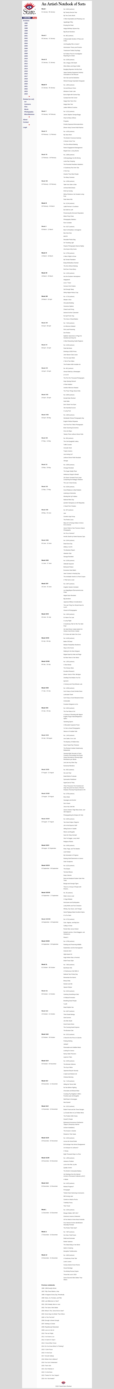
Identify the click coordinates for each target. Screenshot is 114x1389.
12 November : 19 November (50, 1109)
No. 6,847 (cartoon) (69, 1011)
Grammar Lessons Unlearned (72, 1216)
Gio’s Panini (67, 803)
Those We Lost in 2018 (70, 1274)
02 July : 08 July (46, 641)
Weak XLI (45, 991)
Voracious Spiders (69, 306)
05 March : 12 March (47, 229)
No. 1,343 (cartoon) (69, 735)
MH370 (66, 236)
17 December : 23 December (50, 1235)
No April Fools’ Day (69, 316)
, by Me (70, 1164)
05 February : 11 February (49, 134)
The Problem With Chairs (71, 1116)
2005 (25, 46)
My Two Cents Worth (69, 15)
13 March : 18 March (47, 256)
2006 (25, 48)
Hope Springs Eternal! (70, 381)
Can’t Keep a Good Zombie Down (73, 691)
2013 (25, 66)
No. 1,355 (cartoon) (69, 1158)
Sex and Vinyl (67, 773)
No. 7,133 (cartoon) (69, 1081)
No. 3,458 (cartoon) (69, 688)
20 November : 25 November (50, 1141)
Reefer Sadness (68, 1241)
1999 (25, 31)
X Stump (66, 1151)
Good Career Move (69, 1024)
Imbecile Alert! (67, 951)
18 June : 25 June (46, 586)
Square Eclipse (68, 987)
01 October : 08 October (48, 967)
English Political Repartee (71, 421)
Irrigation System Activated (71, 587)
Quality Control (68, 1167)
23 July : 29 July (46, 711)
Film (25, 107)
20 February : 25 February (49, 184)
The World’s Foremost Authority (72, 138)
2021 (25, 86)
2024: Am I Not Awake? (48, 1378)
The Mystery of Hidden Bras (71, 742)
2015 (25, 71)
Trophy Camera (68, 451)
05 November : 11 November (50, 1084)
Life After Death (68, 1021)
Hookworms (67, 934)
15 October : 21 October (48, 1014)
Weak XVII (45, 394)
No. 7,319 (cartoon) (69, 323)
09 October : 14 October (48, 994)
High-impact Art (68, 954)
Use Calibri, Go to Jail (70, 738)
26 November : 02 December (50, 1161)
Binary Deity (67, 981)
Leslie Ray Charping (69, 161)
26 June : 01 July (46, 617)
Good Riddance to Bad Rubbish (72, 490)
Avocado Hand (68, 448)
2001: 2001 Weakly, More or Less (51, 1304)
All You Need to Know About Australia (74, 1219)
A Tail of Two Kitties (69, 361)
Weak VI (44, 131)
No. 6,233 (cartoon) (69, 865)
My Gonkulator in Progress (71, 855)
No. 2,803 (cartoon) (69, 415)
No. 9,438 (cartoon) (69, 59)
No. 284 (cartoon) (68, 438)
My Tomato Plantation (70, 259)
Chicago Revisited (69, 468)
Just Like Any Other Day (70, 762)
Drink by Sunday (68, 191)
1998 (25, 28)
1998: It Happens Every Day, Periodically (53, 1294)
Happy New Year (68, 104)
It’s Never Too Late (69, 617)
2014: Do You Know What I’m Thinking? (53, 1346)
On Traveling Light (69, 242)
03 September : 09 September (50, 868)
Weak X (44, 226)
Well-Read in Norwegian (70, 1099)
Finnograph (67, 1190)
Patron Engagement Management (73, 147)
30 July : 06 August (47, 738)
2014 (25, 68)
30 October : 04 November (49, 1064)
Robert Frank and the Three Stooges (74, 1109)
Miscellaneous (28, 114)
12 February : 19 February (49, 157)
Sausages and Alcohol (70, 800)
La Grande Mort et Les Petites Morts (74, 1113)
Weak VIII (45, 181)
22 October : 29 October (48, 1037)
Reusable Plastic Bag (70, 239)
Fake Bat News (68, 348)
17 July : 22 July (46, 691)
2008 (25, 53)
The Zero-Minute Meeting (71, 144)
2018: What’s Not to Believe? (50, 1359)
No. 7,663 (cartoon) (69, 964)
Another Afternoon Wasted (71, 387)
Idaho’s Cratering (68, 1248)
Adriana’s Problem (69, 1161)
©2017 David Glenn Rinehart (63, 1386)
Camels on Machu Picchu (71, 1199)
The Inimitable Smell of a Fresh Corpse (74, 576)
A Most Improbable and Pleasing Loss (74, 19)
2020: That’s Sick (46, 1365)
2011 (25, 61)
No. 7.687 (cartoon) (69, 1232)
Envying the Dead (69, 25)
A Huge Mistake (68, 899)
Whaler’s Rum (68, 299)
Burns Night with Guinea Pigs (72, 94)
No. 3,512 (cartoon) (69, 1034)
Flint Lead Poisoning (69, 329)
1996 (25, 23)
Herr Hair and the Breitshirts (71, 78)
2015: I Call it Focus (47, 1349)
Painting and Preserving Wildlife (72, 944)
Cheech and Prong (69, 309)
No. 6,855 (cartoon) (69, 395)
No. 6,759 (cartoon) (69, 253)
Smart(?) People (68, 1119)
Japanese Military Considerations (73, 602)
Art (24, 102)
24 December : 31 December (50, 1258)
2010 (25, 58)
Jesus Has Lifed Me (69, 806)
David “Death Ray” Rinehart (71, 745)
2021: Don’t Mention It (48, 1369)
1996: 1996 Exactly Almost (49, 1288)
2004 (25, 43)
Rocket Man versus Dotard (71, 929)
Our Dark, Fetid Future (70, 1235)
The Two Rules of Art (69, 711)
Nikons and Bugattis (69, 832)
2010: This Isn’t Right (47, 1333)
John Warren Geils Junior (71, 354)
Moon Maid (67, 797)
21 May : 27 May (46, 489)
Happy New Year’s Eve (70, 101)
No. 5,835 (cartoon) (69, 819)
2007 (25, 51)
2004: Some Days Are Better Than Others (53, 1314)
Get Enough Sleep (69, 289)
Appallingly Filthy (68, 22)
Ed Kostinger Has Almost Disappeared (74, 1144)
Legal (25, 127)
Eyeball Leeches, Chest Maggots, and (74, 932)
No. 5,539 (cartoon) (69, 560)
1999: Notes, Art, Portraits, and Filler (52, 1298)
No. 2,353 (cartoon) (69, 661)
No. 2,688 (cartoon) (69, 154)
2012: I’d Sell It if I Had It (48, 1340)
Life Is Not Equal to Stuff (70, 825)
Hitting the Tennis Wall (70, 1084)
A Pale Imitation (68, 384)
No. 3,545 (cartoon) (69, 1061)
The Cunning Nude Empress (71, 1027)
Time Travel (67, 1206)
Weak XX (44, 464)
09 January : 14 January (48, 38)
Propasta (66, 121)
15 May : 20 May (46, 467)
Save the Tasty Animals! (70, 835)
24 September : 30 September (50, 944)
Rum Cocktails (68, 222)
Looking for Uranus (69, 1050)
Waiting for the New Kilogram (72, 651)
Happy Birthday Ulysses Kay (71, 28)
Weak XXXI (45, 735)
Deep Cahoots (68, 875)
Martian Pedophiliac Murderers (72, 644)
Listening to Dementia (70, 493)
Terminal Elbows (68, 872)
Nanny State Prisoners (70, 1054)
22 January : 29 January (48, 88)
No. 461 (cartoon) (68, 368)
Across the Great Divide (70, 1141)
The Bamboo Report (69, 550)
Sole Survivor (67, 1017)
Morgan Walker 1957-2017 (71, 1213)
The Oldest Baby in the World (72, 1245)
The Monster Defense (70, 1064)
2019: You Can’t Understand (49, 1362)
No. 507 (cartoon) (68, 510)
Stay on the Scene (69, 648)
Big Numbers (67, 598)
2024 (25, 94)
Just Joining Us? (68, 454)
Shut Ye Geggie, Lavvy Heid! (72, 838)
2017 (25, 76)
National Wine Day (69, 499)
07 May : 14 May (46, 441)
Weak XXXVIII (46, 919)
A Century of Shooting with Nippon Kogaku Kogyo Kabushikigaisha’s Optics (73, 716)
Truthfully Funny (68, 1202)
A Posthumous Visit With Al (71, 971)
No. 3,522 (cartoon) (69, 1106)
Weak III (44, 59)
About (25, 119)
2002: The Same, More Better (50, 1307)
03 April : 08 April (46, 326)
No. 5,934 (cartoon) (69, 708)
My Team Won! (68, 134)
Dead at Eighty (74, 246)
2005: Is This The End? (48, 1317)
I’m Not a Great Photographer (72, 728)
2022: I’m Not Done (47, 1372)
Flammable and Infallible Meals (72, 1047)
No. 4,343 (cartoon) (69, 1138)
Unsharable (67, 701)
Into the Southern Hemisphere (72, 276)
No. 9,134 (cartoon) (69, 203)
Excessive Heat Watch (70, 570)
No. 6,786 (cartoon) (69, 941)
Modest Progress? (69, 1186)
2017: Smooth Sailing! (48, 1356)
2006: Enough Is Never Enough (50, 1320)
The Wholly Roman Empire (71, 1271)
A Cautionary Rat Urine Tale (71, 167)
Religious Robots (68, 841)
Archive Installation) (69, 1127)
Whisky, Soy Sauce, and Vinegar (73, 909)
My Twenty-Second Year (70, 12)
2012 (25, 63)
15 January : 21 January (48, 62)
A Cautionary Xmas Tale (70, 1258)
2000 (25, 33)
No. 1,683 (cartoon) (69, 85)
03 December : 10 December (50, 1186)
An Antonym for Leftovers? (71, 1147)
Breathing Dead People (70, 1001)
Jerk (65, 513)
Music (26, 109)
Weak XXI (45, 486)
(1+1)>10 (66, 374)
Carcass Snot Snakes (70, 286)
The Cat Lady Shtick (69, 358)
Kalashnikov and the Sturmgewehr (73, 948)
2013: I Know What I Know (49, 1343)
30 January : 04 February (49, 114)
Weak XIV (45, 323)
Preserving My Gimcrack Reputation (74, 213)
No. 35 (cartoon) (68, 893)
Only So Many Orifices (70, 118)
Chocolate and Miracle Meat (71, 1091)
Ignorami (66, 681)
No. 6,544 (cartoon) (69, 540)
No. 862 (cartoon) (68, 35)
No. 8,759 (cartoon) (69, 793)
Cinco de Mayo (68, 431)
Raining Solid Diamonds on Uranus (73, 858)
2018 (25, 79)
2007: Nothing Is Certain (48, 1323)
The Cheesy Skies (69, 668)
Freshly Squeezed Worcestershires (73, 124)
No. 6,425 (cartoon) (69, 1183)
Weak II (44, 35)
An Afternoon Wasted (69, 326)
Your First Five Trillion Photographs (73, 424)
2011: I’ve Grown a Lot (48, 1336)
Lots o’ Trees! (67, 283)
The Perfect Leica (68, 519)
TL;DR (65, 1004)
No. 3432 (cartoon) (69, 769)
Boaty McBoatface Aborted (71, 263)
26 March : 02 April (47, 299)
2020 (25, 84)
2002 (25, 38)
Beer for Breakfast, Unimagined (72, 230)
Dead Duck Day (68, 543)
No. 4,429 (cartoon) (69, 131)
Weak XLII (45, 1011)
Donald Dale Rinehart (70, 398)
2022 (25, 89)
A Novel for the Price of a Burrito (72, 1037)
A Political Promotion (69, 997)
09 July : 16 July (46, 664)
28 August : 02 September (49, 848)
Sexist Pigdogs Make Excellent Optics (74, 912)
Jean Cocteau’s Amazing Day (72, 573)
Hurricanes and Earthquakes (71, 902)
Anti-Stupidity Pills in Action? (71, 44)
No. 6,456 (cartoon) (69, 845)
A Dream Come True (69, 141)
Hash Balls (67, 401)
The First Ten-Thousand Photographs (74, 378)
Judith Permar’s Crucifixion (71, 206)
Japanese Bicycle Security (71, 1070)
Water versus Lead (69, 896)
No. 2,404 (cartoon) (69, 614)
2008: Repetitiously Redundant (50, 1327)
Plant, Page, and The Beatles (72, 849)
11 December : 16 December (50, 1213)
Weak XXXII (45, 769)
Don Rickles (67, 332)
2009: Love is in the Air (48, 1330)
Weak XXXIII (46, 793)
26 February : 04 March (48, 206)
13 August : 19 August (48, 796)
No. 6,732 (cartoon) (69, 919)
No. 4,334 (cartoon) (69, 1210)
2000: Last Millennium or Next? (50, 1301)
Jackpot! (66, 1044)
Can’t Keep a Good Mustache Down (74, 698)
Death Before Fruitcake (70, 776)
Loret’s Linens (67, 1261)
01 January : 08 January (48, 12)
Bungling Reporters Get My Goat (73, 69)
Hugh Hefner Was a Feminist (72, 957)
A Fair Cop (67, 171)
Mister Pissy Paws (69, 216)
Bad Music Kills (68, 968)
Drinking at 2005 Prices (70, 351)
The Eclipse (67, 869)
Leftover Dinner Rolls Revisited (72, 457)
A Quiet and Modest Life (70, 1074)
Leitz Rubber (67, 852)
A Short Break (67, 664)
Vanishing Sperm (68, 721)
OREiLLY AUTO (68, 547)
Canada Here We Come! (70, 98)
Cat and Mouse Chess (70, 88)
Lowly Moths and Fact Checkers (72, 905)
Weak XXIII (45, 540)
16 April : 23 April (46, 371)
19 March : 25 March (47, 276)
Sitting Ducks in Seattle (70, 828)
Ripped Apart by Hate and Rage (72, 654)
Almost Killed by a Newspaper (72, 371)
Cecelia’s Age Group (69, 516)
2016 (25, 74)
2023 (25, 91)
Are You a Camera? (69, 533)
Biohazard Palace (68, 567)
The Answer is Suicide (70, 1131)
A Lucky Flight (67, 620)
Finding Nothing (68, 1041)
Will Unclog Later (68, 1196)
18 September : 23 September (50, 922)
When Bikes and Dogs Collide (72, 66)
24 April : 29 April (46, 397)
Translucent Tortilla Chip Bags (72, 50)
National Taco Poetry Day (71, 974)
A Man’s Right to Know (70, 256)
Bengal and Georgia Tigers (71, 883)
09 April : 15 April (46, 348)
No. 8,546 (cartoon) (69, 486)
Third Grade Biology (69, 1014)
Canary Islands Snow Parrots (72, 1265)
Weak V (44, 111)
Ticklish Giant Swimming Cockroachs (74, 1193)
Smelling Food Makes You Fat (72, 677)
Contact (26, 122)
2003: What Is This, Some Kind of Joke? (53, 1311)
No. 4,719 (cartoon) (69, 296)
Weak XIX (45, 438)
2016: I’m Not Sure (47, 1353)
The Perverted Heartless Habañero (73, 164)
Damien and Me (68, 984)
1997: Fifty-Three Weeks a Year (50, 1291)
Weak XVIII (45, 414)
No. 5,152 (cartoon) (69, 111)
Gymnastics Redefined (70, 779)
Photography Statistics (70, 219)
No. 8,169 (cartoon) (69, 638)
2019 (25, 81)
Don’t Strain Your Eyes (70, 404)
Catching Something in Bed (71, 994)
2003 (25, 41)
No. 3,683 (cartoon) (69, 1255)
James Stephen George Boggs (72, 114)
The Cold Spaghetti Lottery (71, 441)
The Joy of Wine (68, 1067)
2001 (25, 36)
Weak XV (44, 345)
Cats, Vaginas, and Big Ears (71, 922)
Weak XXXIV (46, 819)
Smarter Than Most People (71, 174)
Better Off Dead (68, 641)
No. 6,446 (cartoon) (69, 345)
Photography (28, 112)
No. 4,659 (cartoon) (69, 464)
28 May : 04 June (46, 513)
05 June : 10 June (46, 543)
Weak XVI (45, 368)
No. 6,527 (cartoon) (69, 226)
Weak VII (44, 154)
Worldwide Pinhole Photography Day (74, 418)
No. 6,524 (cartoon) (69, 991)
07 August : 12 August (48, 772)
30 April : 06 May (46, 418)
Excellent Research (69, 671)
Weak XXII (45, 510)
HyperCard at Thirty (69, 782)
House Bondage (68, 1268)
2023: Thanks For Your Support (50, 1375)
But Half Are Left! (68, 210)
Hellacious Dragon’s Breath (71, 474)
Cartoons (27, 104)
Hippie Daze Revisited (70, 595)
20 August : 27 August (48, 822)
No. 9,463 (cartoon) (69, 9)
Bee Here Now (68, 233)
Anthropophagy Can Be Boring (72, 158)
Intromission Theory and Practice (73, 47)
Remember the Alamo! (70, 977)
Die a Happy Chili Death (70, 63)
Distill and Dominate (69, 1238)
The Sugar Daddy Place (70, 471)
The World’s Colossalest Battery (72, 1171)
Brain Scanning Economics (71, 428)
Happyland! (67, 279)
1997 (25, 26)
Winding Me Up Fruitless (70, 496)
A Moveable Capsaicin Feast (71, 725)
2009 (25, 56)
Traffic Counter (68, 444)
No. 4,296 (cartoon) (69, 181)
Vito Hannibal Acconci (70, 408)
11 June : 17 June (46, 563)
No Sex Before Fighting (70, 1087)
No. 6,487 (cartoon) (69, 584)
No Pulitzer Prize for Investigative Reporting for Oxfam (73, 55)
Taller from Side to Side (70, 184)
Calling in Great (68, 925)
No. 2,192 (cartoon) (69, 273)
